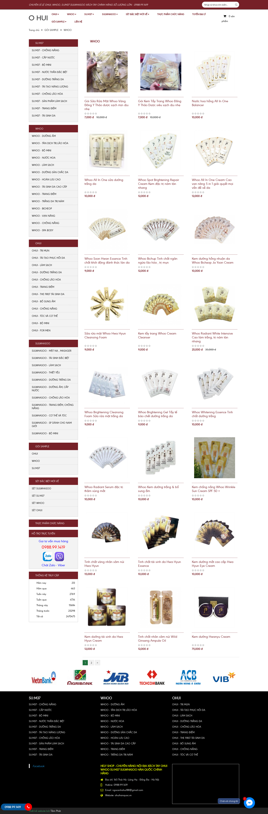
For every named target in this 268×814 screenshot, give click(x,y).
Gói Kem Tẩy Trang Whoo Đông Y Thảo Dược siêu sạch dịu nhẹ (159, 103)
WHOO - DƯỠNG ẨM (44, 136)
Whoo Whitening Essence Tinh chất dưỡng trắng (212, 414)
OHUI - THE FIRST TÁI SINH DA (48, 294)
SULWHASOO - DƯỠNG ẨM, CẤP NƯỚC (50, 388)
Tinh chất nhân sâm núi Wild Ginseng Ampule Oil (157, 638)
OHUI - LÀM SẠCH (42, 265)
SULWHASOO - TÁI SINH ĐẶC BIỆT (50, 358)
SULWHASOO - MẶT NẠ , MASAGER (51, 350)
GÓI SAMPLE (59, 21)
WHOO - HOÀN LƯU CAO (46, 179)
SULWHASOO (110, 14)
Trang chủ (34, 30)
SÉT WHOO (38, 503)
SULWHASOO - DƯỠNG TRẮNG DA (51, 379)
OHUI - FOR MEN (41, 330)
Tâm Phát (56, 811)
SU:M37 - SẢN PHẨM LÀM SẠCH (49, 101)
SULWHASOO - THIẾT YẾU (46, 372)
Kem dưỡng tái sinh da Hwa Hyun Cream (103, 638)
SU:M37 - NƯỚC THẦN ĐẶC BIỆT (49, 72)
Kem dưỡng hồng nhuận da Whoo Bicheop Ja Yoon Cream (212, 260)
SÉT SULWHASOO (41, 488)
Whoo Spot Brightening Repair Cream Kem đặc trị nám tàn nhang (158, 183)
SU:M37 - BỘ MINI (41, 64)
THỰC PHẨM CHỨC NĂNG (170, 14)
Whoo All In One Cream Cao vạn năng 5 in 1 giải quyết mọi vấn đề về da (212, 183)
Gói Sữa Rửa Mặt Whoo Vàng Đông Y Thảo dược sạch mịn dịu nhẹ (106, 105)
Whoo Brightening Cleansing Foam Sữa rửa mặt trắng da (103, 414)
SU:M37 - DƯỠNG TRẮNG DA (48, 79)
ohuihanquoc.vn (123, 795)
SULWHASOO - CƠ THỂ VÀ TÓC (49, 415)
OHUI (55, 14)
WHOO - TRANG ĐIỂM (44, 194)
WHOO (71, 14)
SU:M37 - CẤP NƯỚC (43, 57)
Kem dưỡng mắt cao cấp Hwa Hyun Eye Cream (212, 563)
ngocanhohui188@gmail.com (127, 790)
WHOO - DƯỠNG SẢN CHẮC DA (50, 172)
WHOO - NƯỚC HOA (43, 157)
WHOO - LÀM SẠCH (43, 165)
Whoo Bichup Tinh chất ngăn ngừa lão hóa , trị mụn (157, 260)
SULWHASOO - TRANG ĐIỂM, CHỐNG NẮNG (53, 406)
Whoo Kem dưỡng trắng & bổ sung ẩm (158, 489)
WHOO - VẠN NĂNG (43, 215)
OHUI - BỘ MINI (40, 323)
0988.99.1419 (53, 547)
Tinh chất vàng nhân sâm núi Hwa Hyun (104, 563)
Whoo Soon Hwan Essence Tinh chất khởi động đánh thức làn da (107, 260)
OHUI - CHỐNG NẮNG (44, 308)
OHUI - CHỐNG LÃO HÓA (46, 279)
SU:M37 (89, 14)
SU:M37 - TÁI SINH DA (43, 115)
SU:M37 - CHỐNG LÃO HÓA (47, 93)
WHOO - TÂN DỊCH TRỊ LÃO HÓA (50, 143)
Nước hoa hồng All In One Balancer (210, 103)
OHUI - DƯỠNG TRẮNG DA (47, 272)
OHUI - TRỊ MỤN (40, 250)
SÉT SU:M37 (38, 495)
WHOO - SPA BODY (42, 230)
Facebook (38, 766)
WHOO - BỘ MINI (41, 150)
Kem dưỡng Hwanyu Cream (211, 636)
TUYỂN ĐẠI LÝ (199, 14)
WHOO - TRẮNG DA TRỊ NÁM (48, 201)
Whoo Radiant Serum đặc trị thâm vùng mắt (103, 489)
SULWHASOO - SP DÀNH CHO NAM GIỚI (52, 424)
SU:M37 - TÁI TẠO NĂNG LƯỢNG (50, 86)
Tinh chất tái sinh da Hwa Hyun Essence (159, 563)
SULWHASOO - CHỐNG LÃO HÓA (51, 397)
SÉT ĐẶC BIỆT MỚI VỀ (137, 14)
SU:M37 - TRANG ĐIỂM (44, 108)
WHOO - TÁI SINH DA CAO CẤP (49, 186)
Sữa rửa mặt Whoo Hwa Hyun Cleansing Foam (105, 335)
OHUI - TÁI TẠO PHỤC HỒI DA (48, 257)
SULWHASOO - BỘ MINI (45, 433)
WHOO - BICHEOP (42, 208)
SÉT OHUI (37, 510)
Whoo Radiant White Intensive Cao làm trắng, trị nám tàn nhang (212, 337)
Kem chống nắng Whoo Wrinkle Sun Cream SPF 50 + (213, 489)
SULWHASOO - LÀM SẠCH (46, 365)
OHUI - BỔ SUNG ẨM (43, 301)
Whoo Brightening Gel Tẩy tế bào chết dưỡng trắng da (157, 414)
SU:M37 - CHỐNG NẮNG (45, 50)
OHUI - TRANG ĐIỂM (43, 287)
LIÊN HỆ (78, 21)
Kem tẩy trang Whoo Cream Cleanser (157, 335)
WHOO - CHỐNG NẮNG (45, 223)
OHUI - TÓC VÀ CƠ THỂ (45, 316)
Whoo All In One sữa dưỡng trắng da (103, 181)
